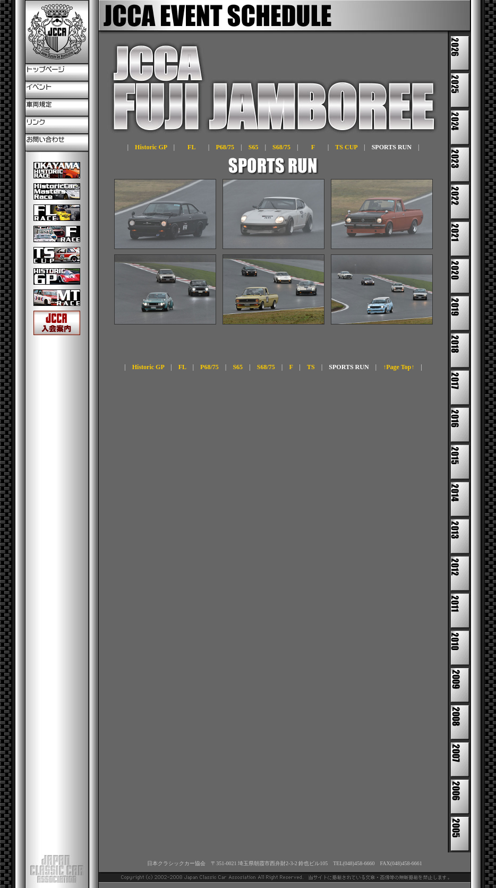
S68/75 (281, 147)
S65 (254, 147)
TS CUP (346, 147)
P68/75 (225, 147)
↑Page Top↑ (398, 367)
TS (311, 367)
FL (191, 147)
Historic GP (151, 147)
